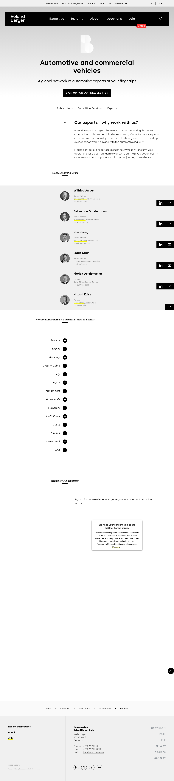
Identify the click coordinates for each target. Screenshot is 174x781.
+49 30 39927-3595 (81, 285)
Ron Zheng (81, 232)
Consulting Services (89, 108)
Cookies (160, 752)
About (11, 732)
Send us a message (93, 752)
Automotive (105, 708)
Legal (162, 734)
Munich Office (80, 220)
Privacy (161, 746)
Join (10, 738)
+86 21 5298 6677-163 (82, 243)
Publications (65, 108)
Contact (160, 758)
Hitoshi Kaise (82, 294)
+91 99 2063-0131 (81, 202)
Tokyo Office (79, 303)
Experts (112, 108)
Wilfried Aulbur (84, 190)
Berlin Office (79, 282)
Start (48, 708)
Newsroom (158, 728)
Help (163, 740)
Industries (84, 708)
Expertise (65, 708)
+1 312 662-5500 (80, 264)
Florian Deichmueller (88, 273)
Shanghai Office (80, 240)
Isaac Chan (81, 253)
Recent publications (19, 727)
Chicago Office (80, 199)
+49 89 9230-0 (90, 746)
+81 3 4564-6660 (80, 306)
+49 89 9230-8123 (81, 223)
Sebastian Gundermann (90, 211)
